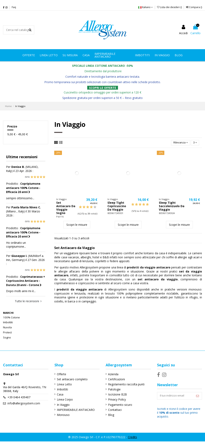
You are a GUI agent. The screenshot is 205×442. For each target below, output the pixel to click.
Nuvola (7, 327)
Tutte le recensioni (28, 301)
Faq (14, 7)
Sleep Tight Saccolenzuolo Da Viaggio (171, 206)
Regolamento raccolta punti (125, 384)
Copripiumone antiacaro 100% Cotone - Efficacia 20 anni (23, 188)
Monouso (62, 415)
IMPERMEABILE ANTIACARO (75, 410)
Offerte (61, 374)
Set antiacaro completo (71, 379)
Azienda (112, 374)
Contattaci (114, 410)
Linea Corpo (64, 399)
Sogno (7, 337)
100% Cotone (11, 317)
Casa (59, 394)
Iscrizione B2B (116, 394)
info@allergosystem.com (23, 403)
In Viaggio (62, 405)
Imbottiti (8, 322)
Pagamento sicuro (119, 405)
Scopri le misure (76, 225)
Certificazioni (115, 379)
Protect (7, 332)
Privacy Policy (116, 399)
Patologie (113, 389)
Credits (132, 437)
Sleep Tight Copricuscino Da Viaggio (116, 206)
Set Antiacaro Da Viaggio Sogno (65, 208)
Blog (110, 415)
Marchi (8, 313)
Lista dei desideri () (169, 7)
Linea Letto (63, 384)
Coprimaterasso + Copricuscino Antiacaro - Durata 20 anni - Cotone (25, 281)
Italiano (145, 7)
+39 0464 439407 (18, 397)
